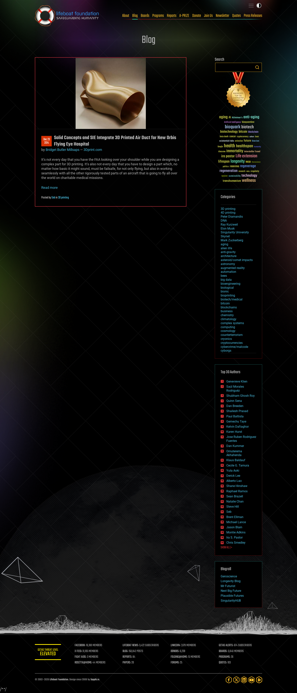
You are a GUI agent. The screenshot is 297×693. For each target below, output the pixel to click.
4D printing (228, 212)
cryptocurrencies (232, 343)
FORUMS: (175, 662)
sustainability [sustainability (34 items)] (235, 176)
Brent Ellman (234, 517)
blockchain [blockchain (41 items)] (253, 132)
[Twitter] (236, 680)
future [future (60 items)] (247, 141)
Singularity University (235, 232)
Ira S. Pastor (234, 537)
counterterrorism (232, 335)
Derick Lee (233, 475)
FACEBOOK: (80, 645)
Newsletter (222, 15)
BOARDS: (223, 651)
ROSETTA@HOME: (83, 662)
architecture (228, 256)
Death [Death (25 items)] (257, 137)
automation (228, 272)
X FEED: (78, 651)
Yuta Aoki (232, 470)
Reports (171, 15)
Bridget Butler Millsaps (62, 150)
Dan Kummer (235, 446)
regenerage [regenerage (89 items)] (248, 166)
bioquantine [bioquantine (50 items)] (248, 122)
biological (227, 287)
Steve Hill (232, 506)
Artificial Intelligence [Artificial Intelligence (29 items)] (232, 122)
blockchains (229, 307)
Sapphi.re (95, 679)
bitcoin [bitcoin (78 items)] (243, 132)
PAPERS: (127, 662)
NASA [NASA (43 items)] (248, 162)
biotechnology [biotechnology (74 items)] (229, 132)
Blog (135, 15)
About (125, 15)
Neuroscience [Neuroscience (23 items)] (256, 162)
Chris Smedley (235, 542)
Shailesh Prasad (237, 411)
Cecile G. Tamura (237, 465)
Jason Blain (234, 527)
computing (228, 327)
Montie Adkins (235, 532)
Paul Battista (235, 416)
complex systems (232, 323)
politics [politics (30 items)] (226, 166)
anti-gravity (228, 252)
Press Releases (253, 15)
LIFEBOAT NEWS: (131, 645)
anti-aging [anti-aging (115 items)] (251, 117)
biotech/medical (231, 299)
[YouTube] (252, 680)
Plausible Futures (232, 595)
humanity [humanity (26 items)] (257, 147)
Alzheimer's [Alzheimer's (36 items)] (237, 117)
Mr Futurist (228, 586)
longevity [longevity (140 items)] (238, 161)
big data (226, 279)
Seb (53, 197)
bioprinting (228, 295)
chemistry (227, 315)
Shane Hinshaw (236, 486)
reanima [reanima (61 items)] (234, 166)
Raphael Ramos (237, 491)
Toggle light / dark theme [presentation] (258, 5)
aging (224, 244)
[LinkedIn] (244, 680)
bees (224, 276)
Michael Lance (236, 522)
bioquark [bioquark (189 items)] (232, 127)
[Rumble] (259, 680)
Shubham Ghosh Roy (240, 395)
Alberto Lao (234, 481)
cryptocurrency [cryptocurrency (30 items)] (243, 137)
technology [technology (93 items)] (249, 176)
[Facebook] (229, 680)
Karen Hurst (234, 432)
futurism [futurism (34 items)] (255, 141)
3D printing (63, 197)
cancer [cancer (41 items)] (232, 136)
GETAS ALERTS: (226, 645)
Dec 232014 (46, 141)
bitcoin (225, 303)
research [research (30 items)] (241, 171)
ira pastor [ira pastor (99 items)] (228, 156)
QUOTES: (223, 662)
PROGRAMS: (225, 657)
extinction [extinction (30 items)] (239, 141)
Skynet (225, 236)
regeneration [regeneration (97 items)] (229, 171)
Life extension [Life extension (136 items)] (246, 156)
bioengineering (230, 283)
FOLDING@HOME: (179, 657)
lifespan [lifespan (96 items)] (224, 161)
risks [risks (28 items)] (248, 171)
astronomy (228, 264)
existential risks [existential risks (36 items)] (226, 141)
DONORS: (175, 651)
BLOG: (125, 651)
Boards (145, 15)
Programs (158, 15)
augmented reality (233, 268)
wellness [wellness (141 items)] (249, 180)
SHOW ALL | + (226, 547)
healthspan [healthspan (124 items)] (244, 146)
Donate (196, 15)
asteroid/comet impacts (237, 260)
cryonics (226, 339)
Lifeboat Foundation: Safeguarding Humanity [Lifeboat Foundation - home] (67, 15)
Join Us (208, 15)
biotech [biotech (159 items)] (247, 127)
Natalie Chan (235, 501)
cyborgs (226, 350)
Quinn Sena (234, 401)
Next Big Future (231, 591)
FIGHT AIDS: (81, 657)
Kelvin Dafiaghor (237, 426)
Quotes (236, 15)
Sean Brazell (234, 496)
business (227, 311)
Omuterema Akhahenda (234, 453)
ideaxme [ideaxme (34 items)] (221, 152)
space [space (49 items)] (224, 175)
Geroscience (229, 576)
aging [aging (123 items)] (223, 117)
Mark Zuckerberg (232, 240)
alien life (226, 248)
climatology (228, 319)
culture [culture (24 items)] (251, 137)
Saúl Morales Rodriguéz (235, 388)
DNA (224, 220)
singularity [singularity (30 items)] (255, 171)
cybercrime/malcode (234, 347)
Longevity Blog (231, 581)
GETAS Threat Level (48, 653)
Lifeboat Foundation (59, 679)
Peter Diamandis (232, 216)
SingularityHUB (231, 600)
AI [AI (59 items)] (230, 117)
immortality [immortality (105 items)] (234, 151)
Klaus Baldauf (235, 460)
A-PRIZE (184, 15)
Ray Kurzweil (229, 224)
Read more (49, 188)
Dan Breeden (234, 406)
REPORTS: (127, 657)
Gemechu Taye (236, 421)
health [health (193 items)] (229, 146)
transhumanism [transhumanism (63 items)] (232, 181)
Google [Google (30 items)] (220, 147)
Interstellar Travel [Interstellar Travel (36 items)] (252, 151)
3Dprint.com (93, 150)
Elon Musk (228, 228)
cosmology (228, 331)
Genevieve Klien (236, 381)
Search (257, 67)
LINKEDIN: (176, 645)
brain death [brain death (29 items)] (224, 137)
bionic (225, 291)
